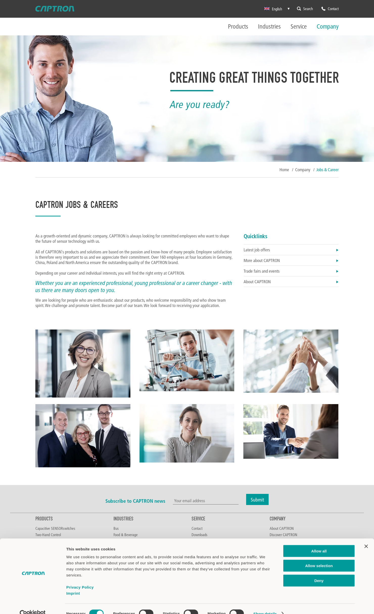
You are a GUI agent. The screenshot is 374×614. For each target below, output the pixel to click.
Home (284, 169)
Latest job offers (291, 249)
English (273, 9)
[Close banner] (366, 536)
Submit (257, 499)
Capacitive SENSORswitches (55, 528)
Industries (269, 26)
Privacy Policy (80, 577)
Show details (265, 604)
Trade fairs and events (291, 271)
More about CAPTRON (291, 260)
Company (328, 26)
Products (238, 26)
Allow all (319, 541)
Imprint (73, 583)
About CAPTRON (291, 281)
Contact (197, 528)
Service (299, 26)
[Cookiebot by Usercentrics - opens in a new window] (33, 604)
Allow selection (319, 556)
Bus (116, 528)
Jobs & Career (327, 169)
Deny (319, 571)
